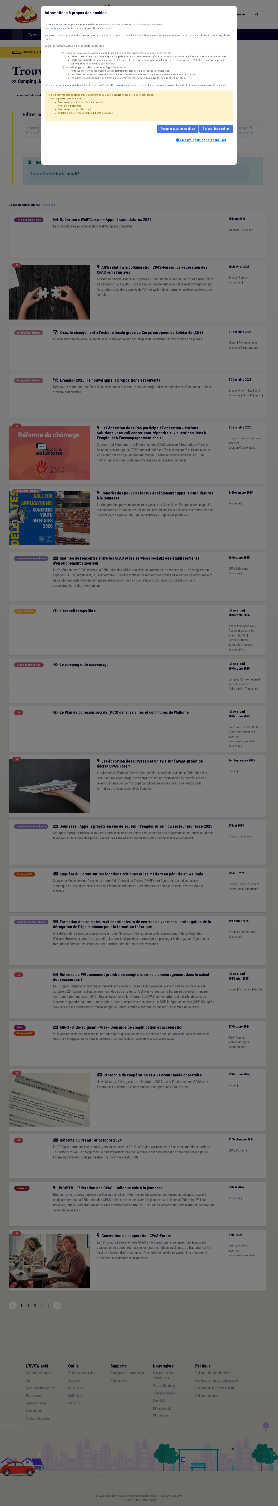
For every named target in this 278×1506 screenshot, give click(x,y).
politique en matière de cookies (66, 28)
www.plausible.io (124, 85)
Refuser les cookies (216, 128)
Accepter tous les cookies (178, 128)
